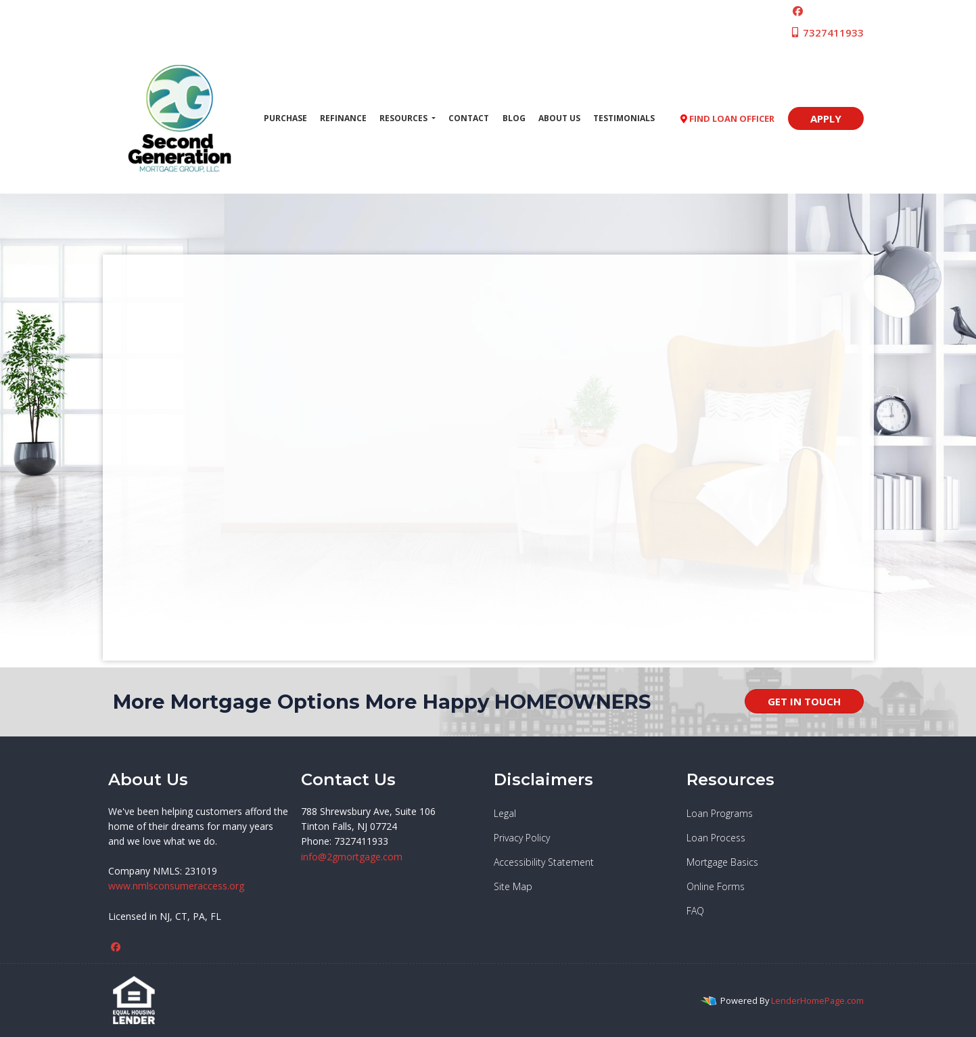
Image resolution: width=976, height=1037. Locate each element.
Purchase (285, 118)
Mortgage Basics (722, 862)
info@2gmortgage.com (351, 856)
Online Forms (716, 886)
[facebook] (798, 11)
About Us (559, 118)
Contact (468, 118)
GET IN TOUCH (804, 701)
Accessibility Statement (544, 862)
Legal (505, 813)
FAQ (695, 910)
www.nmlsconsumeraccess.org (176, 885)
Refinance (343, 118)
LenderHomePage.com (817, 1000)
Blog (514, 118)
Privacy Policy (522, 837)
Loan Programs (720, 813)
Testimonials (624, 118)
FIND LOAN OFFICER (727, 118)
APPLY (825, 118)
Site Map (513, 886)
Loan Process (716, 837)
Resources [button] (404, 118)
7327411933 (827, 32)
